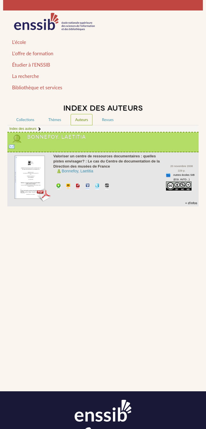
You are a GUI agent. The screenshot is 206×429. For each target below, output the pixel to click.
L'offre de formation (32, 53)
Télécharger (58, 187)
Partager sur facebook (88, 187)
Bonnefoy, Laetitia (77, 171)
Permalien (78, 187)
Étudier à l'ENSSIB (31, 65)
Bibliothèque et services (37, 87)
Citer (68, 187)
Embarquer (107, 187)
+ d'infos (191, 203)
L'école (19, 42)
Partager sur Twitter (97, 187)
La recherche (25, 76)
